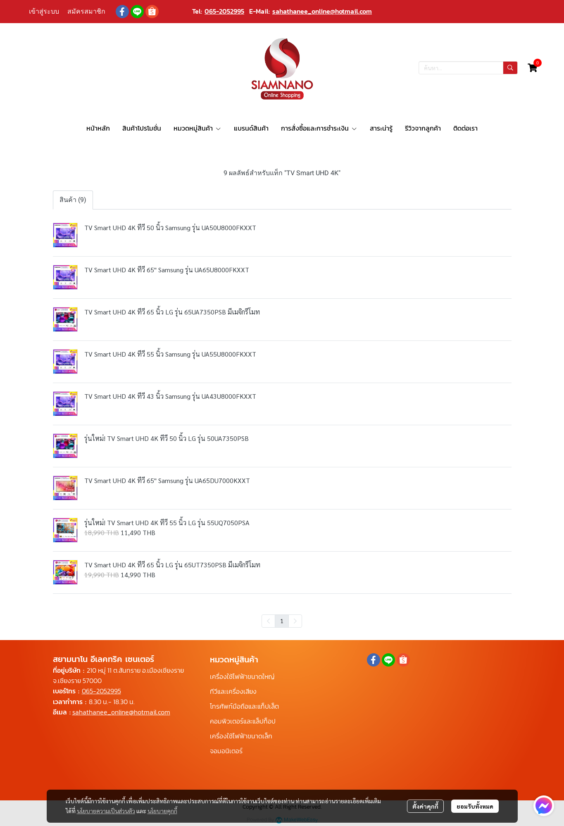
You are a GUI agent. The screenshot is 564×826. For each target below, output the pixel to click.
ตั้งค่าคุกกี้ (425, 806)
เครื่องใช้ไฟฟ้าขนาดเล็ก (241, 736)
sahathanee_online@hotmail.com (322, 11)
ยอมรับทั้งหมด (475, 806)
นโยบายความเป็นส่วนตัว (106, 810)
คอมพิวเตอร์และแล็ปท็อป (243, 721)
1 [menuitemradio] (281, 620)
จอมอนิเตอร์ (226, 751)
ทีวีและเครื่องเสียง (233, 691)
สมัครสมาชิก (86, 11)
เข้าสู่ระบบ (44, 11)
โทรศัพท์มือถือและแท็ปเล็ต (244, 706)
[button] (468, 67)
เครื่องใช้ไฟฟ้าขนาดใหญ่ (242, 676)
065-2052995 (224, 11)
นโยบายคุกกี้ (162, 810)
